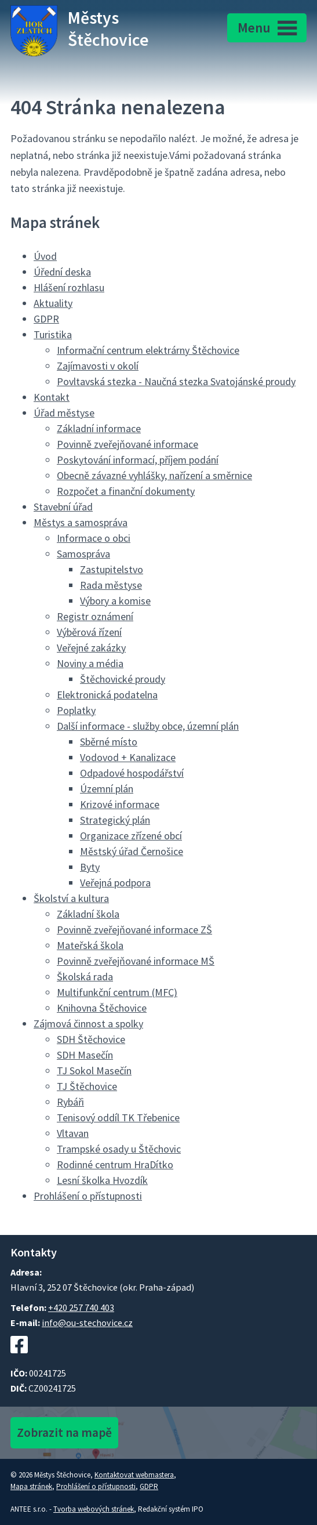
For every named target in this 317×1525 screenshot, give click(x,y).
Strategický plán (115, 820)
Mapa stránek (31, 1486)
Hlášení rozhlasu (69, 287)
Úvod (45, 256)
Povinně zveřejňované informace (127, 444)
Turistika (53, 334)
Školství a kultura (71, 898)
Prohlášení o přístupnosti (88, 1195)
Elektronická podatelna (107, 694)
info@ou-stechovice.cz (87, 1322)
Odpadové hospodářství (132, 773)
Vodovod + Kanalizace (128, 757)
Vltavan (73, 1133)
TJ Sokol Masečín (94, 1070)
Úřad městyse (64, 412)
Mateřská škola (90, 945)
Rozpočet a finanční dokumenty (126, 491)
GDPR (46, 318)
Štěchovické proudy (122, 679)
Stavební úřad (63, 506)
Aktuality (53, 303)
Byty (90, 867)
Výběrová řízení (89, 632)
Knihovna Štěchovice (102, 1008)
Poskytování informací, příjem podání (137, 459)
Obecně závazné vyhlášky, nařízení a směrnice (154, 475)
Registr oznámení (95, 616)
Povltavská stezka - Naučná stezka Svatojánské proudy (176, 381)
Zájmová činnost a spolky (88, 1023)
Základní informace (99, 428)
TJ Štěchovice (87, 1086)
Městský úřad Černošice (131, 851)
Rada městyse (111, 585)
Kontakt (52, 397)
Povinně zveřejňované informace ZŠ (134, 929)
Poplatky (76, 710)
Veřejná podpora (115, 882)
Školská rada (85, 976)
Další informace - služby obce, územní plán (148, 726)
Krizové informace (119, 804)
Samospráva (83, 553)
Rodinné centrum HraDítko (115, 1164)
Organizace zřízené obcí (131, 835)
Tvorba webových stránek (93, 1509)
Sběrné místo (108, 741)
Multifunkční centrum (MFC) (117, 992)
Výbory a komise (115, 600)
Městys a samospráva (80, 522)
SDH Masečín (85, 1055)
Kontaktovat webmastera (134, 1475)
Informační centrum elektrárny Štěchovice (148, 350)
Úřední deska (62, 271)
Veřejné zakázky (91, 647)
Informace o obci (93, 538)
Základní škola (88, 914)
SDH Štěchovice (91, 1039)
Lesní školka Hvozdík (102, 1180)
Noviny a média (90, 663)
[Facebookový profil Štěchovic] (19, 1359)
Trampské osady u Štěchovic (119, 1148)
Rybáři (70, 1102)
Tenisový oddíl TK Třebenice (118, 1117)
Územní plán (106, 788)
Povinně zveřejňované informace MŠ (135, 961)
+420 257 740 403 (81, 1307)
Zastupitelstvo (111, 569)
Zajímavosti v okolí (98, 365)
